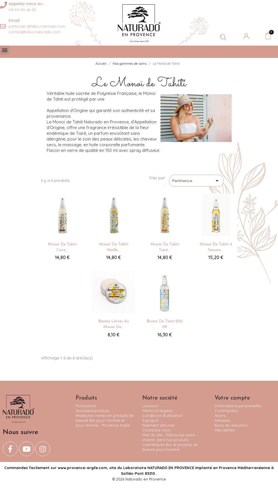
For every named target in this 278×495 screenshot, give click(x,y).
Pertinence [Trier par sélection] (196, 180)
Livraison (150, 406)
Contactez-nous (156, 430)
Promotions (86, 406)
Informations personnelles (238, 406)
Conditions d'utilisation (162, 415)
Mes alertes (225, 430)
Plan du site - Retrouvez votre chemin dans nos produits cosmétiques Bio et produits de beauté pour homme (170, 442)
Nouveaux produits (92, 410)
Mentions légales (157, 410)
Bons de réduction (231, 425)
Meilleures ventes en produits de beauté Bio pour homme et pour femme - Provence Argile (104, 420)
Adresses (222, 420)
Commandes (226, 410)
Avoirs (220, 415)
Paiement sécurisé (158, 425)
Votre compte (232, 398)
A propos (150, 420)
